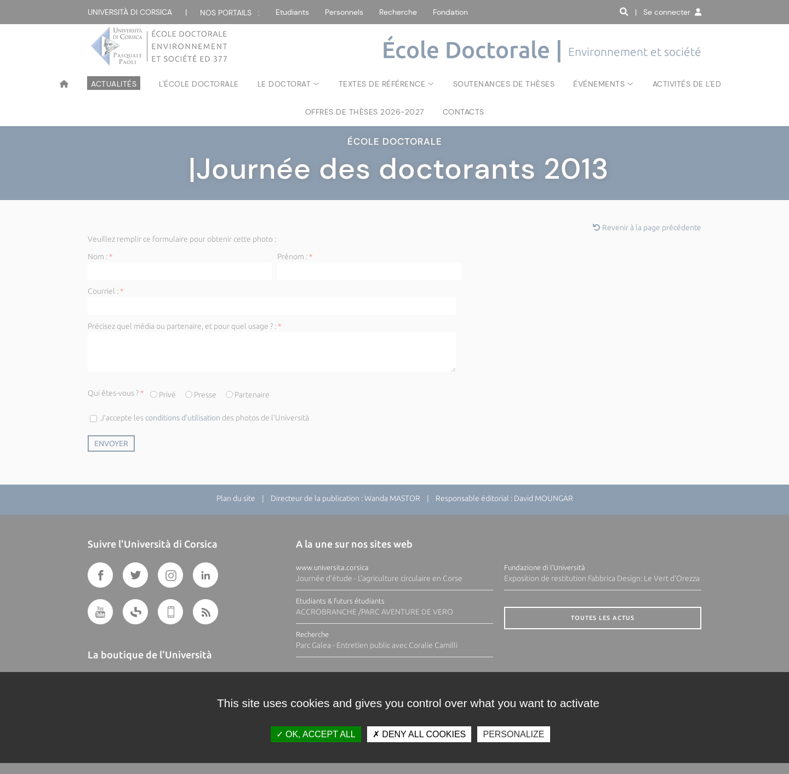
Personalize (513, 734)
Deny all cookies (419, 734)
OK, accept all (316, 734)
